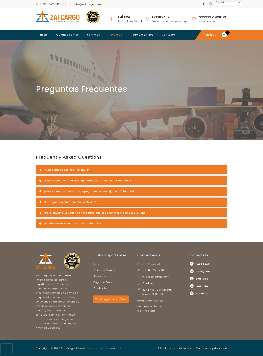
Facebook (203, 263)
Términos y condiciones (174, 348)
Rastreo (210, 35)
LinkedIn (202, 286)
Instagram (203, 271)
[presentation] (6, 349)
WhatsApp (203, 293)
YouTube (202, 278)
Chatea (147, 283)
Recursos (115, 34)
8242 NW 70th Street (156, 289)
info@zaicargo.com (85, 4)
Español (218, 3)
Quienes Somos (67, 34)
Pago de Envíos (141, 34)
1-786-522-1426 (50, 4)
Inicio (44, 34)
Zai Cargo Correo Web (111, 299)
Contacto (168, 34)
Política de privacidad (211, 348)
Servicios (93, 34)
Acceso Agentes (213, 16)
